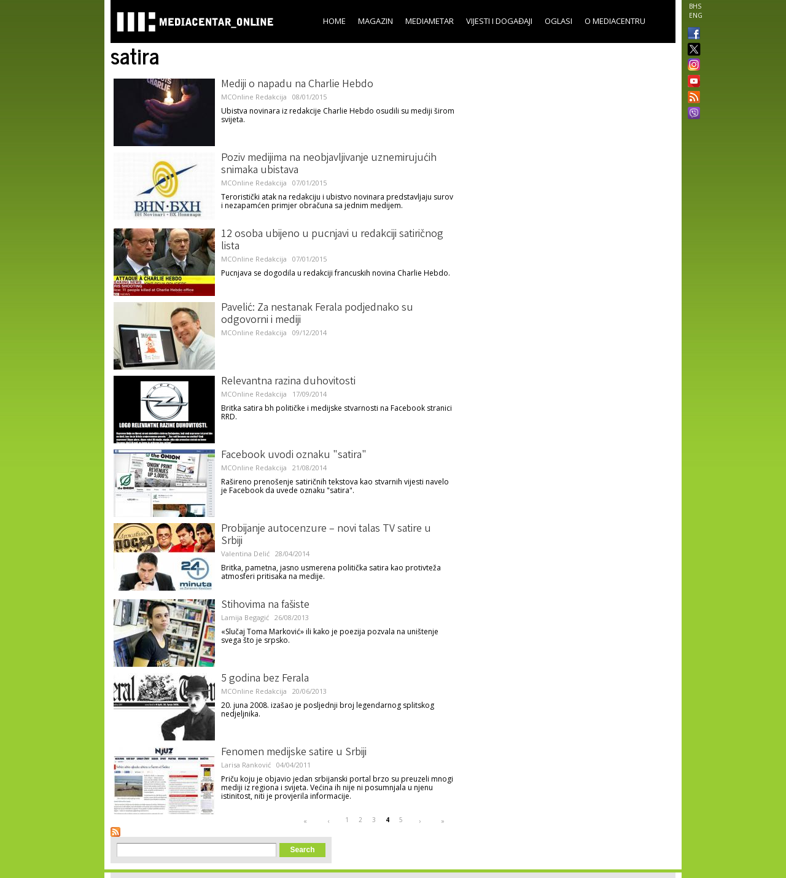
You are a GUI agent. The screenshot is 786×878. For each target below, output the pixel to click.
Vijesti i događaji (499, 20)
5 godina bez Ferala (265, 679)
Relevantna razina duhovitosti (288, 382)
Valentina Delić (245, 553)
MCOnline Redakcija (254, 96)
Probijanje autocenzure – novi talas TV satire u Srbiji (326, 535)
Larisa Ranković (246, 764)
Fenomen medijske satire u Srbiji (294, 753)
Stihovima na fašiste (265, 605)
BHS (695, 6)
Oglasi (558, 20)
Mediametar (429, 20)
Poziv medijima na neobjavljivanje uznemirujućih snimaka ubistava (329, 164)
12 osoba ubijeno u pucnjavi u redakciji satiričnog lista (332, 241)
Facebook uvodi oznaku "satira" (294, 456)
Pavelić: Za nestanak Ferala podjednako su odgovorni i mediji (317, 314)
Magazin (375, 20)
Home (334, 20)
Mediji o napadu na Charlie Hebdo (297, 85)
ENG (695, 15)
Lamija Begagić (245, 617)
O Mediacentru (615, 20)
